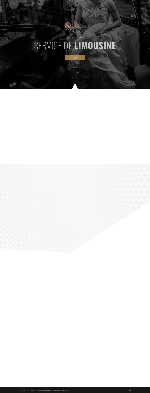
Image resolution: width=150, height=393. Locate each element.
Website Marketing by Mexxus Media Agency (54, 390)
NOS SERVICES (75, 56)
